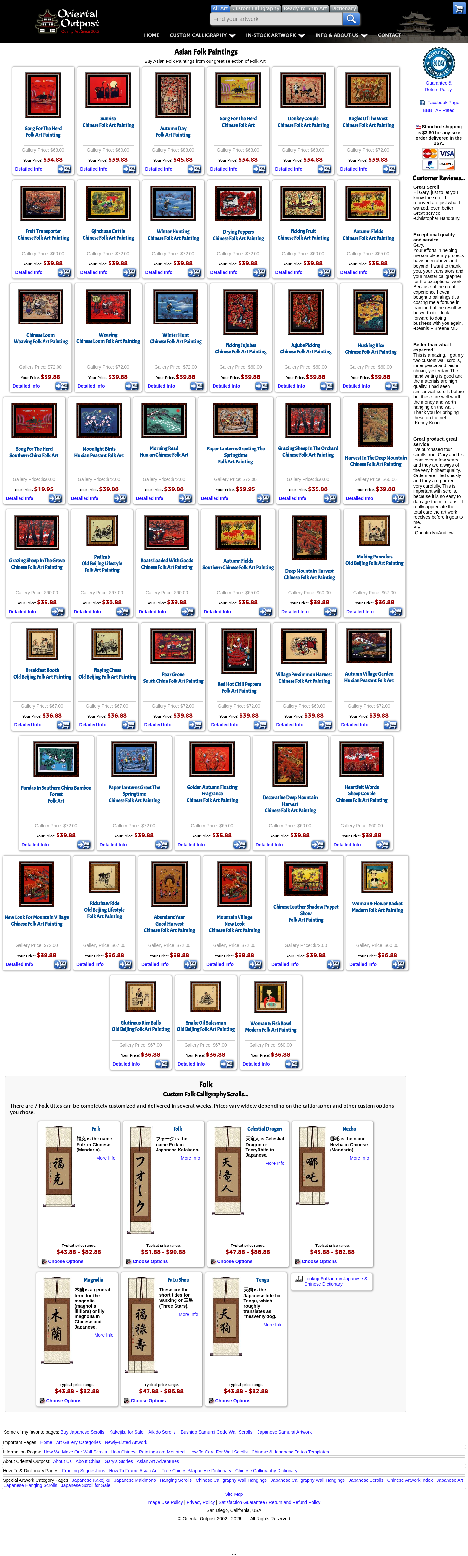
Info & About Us (341, 35)
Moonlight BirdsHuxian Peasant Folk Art (99, 452)
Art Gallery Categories (78, 1442)
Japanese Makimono (135, 1480)
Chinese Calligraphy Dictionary (266, 1470)
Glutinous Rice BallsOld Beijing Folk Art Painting (141, 1026)
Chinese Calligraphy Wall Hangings (231, 1480)
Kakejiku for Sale (127, 1432)
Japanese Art (449, 1480)
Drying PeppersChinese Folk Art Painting (238, 235)
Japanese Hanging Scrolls (30, 1485)
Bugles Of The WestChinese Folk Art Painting (368, 122)
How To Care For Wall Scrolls (218, 1451)
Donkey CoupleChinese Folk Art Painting (303, 122)
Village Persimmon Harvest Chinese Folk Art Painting (304, 677)
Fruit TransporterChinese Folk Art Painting (43, 234)
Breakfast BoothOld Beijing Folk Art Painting (42, 673)
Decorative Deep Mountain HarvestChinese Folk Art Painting (290, 804)
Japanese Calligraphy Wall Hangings (308, 1480)
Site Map (234, 1494)
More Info (105, 1158)
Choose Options (62, 1261)
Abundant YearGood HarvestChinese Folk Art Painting (169, 924)
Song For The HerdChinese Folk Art (238, 122)
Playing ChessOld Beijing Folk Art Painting (107, 673)
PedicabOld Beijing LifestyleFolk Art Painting (102, 563)
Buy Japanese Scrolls (82, 1432)
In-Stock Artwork (275, 35)
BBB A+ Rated (439, 110)
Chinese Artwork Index (410, 1480)
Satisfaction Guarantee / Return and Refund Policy (270, 1502)
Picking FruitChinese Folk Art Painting (303, 234)
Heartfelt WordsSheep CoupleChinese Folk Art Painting (361, 794)
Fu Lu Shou (178, 1280)
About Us (62, 1461)
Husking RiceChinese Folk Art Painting (370, 348)
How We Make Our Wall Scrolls (75, 1451)
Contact (389, 35)
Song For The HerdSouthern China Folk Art (33, 452)
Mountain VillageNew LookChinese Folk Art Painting (234, 924)
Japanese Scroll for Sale (85, 1485)
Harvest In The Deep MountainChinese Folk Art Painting (376, 461)
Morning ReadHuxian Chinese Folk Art (163, 451)
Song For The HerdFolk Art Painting (43, 131)
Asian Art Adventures (158, 1461)
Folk (95, 1129)
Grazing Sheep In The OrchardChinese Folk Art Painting (308, 451)
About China (88, 1461)
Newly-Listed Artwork (126, 1442)
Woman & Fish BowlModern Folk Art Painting (270, 1026)
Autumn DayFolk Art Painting (173, 131)
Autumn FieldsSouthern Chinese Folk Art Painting (238, 564)
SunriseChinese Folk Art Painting (108, 122)
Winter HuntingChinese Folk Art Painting (173, 234)
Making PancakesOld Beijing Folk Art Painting (374, 560)
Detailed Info (29, 169)
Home (151, 35)
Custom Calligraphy (203, 35)
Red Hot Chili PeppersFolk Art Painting (239, 687)
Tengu (262, 1280)
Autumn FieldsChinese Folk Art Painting (368, 234)
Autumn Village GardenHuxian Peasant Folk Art (369, 677)
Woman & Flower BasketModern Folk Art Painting (377, 907)
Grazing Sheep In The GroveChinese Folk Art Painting (37, 564)
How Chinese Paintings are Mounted (148, 1451)
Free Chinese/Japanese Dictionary (196, 1470)
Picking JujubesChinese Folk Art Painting (240, 348)
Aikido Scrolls (162, 1432)
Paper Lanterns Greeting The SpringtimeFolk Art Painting (236, 455)
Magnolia (93, 1280)
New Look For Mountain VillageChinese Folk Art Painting (37, 920)
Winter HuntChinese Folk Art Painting (176, 338)
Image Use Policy (165, 1502)
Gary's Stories (119, 1461)
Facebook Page (439, 102)
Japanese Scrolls (366, 1480)
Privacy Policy (201, 1502)
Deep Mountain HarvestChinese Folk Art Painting (309, 574)
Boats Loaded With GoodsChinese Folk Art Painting (166, 564)
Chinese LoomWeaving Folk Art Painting (41, 338)
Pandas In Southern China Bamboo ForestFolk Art (56, 794)
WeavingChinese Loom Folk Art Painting (108, 338)
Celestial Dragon (264, 1129)
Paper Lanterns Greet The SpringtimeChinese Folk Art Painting (134, 794)
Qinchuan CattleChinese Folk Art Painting (108, 234)
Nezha (349, 1129)
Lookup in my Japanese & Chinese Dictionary (336, 1281)
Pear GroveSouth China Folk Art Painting (173, 677)
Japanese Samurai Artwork (284, 1432)
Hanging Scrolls (176, 1480)
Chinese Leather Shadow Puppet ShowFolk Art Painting (306, 913)
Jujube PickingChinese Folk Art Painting (306, 348)
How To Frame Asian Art (133, 1470)
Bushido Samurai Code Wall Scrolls (216, 1432)
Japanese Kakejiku (91, 1480)
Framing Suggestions (83, 1470)
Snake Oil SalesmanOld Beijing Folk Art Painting (206, 1026)
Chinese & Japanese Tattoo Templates (290, 1451)
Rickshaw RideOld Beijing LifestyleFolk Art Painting (104, 910)
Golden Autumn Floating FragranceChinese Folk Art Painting (212, 794)
